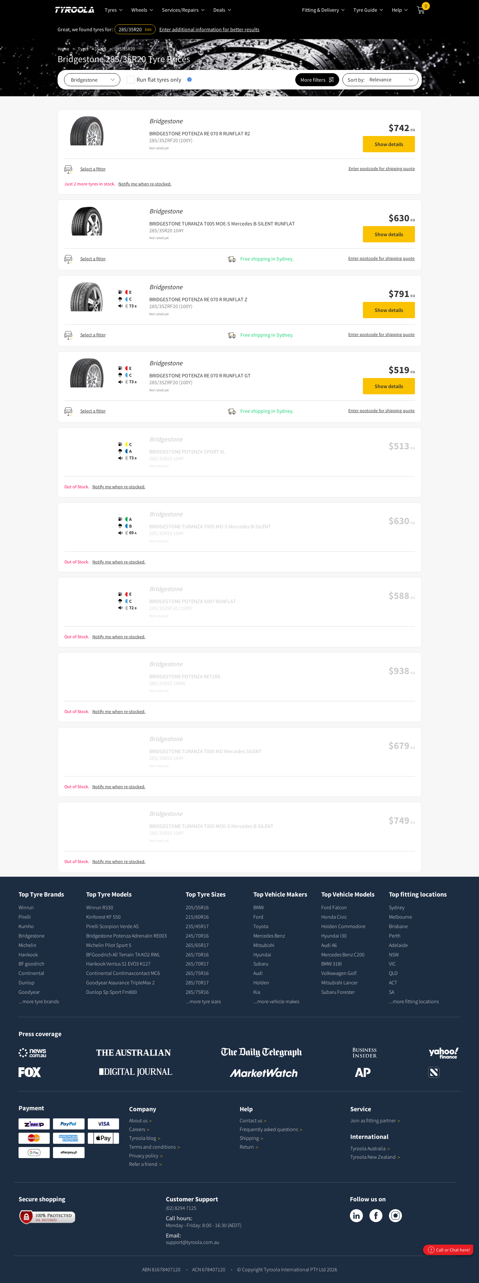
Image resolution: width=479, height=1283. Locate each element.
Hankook (28, 954)
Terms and (154, 1146)
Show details (389, 144)
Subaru (260, 963)
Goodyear (29, 992)
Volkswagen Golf (338, 973)
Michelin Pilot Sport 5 (108, 945)
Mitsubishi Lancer (339, 982)
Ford (258, 916)
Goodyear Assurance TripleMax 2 (120, 982)
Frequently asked (271, 1129)
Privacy (146, 1155)
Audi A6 (329, 945)
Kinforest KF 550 (103, 916)
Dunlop (26, 982)
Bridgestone (32, 935)
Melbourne (400, 916)
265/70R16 (197, 954)
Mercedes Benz (269, 935)
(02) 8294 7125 (181, 1208)
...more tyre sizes (203, 1001)
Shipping (249, 1138)
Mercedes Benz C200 (343, 954)
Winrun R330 (99, 907)
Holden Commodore (343, 926)
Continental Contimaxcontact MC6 (123, 973)
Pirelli (25, 916)
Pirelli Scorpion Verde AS (112, 926)
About (140, 1120)
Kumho (26, 926)
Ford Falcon (334, 907)
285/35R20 (125, 49)
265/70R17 (197, 963)
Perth (394, 935)
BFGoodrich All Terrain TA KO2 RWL (123, 954)
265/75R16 (197, 973)
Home (63, 49)
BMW (258, 907)
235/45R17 (197, 926)
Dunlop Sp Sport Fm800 (111, 992)
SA (391, 992)
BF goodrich (31, 963)
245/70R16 (197, 935)
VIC (392, 963)
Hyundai (262, 954)
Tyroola (145, 1138)
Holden (261, 982)
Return (247, 1146)
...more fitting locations (414, 1001)
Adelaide (398, 945)
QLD (393, 973)
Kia (256, 992)
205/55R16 (197, 907)
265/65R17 (197, 945)
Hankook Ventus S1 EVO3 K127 (118, 963)
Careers (137, 1129)
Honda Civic (334, 916)
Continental (31, 973)
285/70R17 (197, 982)
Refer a (145, 1164)
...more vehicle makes (276, 1001)
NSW (394, 954)
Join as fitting (375, 1120)
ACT (393, 982)
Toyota (260, 926)
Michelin (27, 945)
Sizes (101, 49)
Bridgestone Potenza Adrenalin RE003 (126, 935)
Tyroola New (375, 1157)
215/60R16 (197, 916)
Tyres (83, 49)
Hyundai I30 (334, 935)
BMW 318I (331, 963)
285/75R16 (197, 992)
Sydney (397, 907)
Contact (253, 1120)
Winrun (26, 907)
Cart (426, 7)
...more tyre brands (39, 1001)
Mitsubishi (263, 945)
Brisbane (398, 926)
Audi (258, 973)
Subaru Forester (338, 992)
